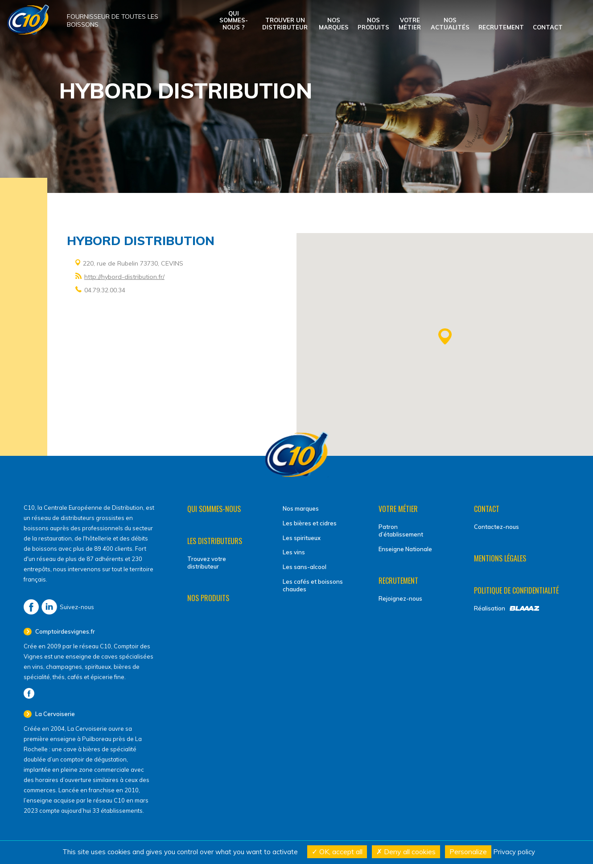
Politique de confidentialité (516, 590)
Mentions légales (500, 558)
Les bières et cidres (310, 523)
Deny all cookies (406, 851)
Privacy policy (514, 852)
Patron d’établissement (401, 530)
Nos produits (373, 23)
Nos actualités (450, 23)
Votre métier (410, 23)
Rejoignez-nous (400, 598)
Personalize (468, 851)
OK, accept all (337, 851)
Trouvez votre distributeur (206, 562)
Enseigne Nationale (405, 549)
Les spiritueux (302, 537)
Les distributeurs (214, 541)
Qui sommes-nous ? (233, 20)
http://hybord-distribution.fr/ (124, 277)
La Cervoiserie (54, 713)
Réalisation (489, 608)
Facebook (31, 606)
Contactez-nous (496, 526)
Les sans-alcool (304, 566)
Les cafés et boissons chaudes (313, 585)
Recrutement (501, 27)
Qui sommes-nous (214, 509)
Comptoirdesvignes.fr (64, 631)
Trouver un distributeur (285, 23)
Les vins (294, 552)
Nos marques (334, 23)
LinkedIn (49, 606)
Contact (548, 27)
